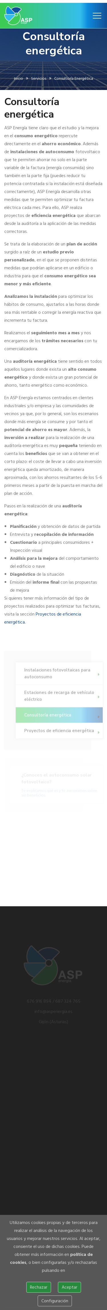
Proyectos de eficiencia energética (59, 732)
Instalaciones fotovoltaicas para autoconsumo (57, 675)
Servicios (38, 79)
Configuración (54, 1301)
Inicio (18, 79)
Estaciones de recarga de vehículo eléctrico (59, 697)
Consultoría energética (47, 716)
